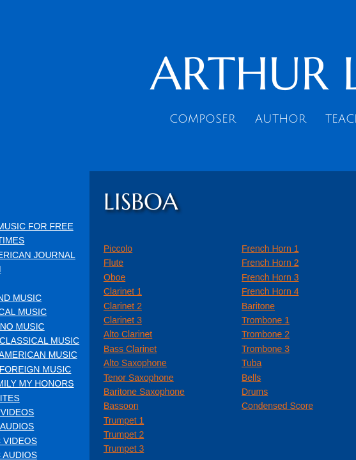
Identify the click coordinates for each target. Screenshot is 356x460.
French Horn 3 (270, 277)
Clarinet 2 (123, 306)
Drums (255, 392)
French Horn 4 (270, 291)
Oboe (114, 277)
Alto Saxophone (135, 363)
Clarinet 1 (123, 291)
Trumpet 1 (124, 420)
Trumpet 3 (124, 448)
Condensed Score (277, 406)
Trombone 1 (266, 320)
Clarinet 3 (123, 320)
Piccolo (118, 248)
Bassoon (121, 406)
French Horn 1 (270, 248)
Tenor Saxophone (139, 377)
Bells (251, 377)
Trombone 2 (266, 334)
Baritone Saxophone (144, 392)
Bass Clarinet (130, 349)
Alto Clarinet (128, 334)
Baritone (258, 306)
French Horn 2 (270, 262)
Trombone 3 (266, 349)
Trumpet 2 (124, 434)
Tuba (251, 363)
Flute (113, 262)
